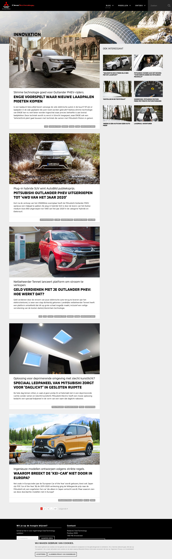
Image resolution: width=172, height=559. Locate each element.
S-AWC (57, 219)
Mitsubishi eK (77, 500)
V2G (46, 126)
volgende (63, 509)
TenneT (50, 316)
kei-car (86, 500)
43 (55, 509)
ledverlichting (90, 407)
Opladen (65, 126)
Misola (81, 407)
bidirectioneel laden (88, 126)
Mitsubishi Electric (71, 407)
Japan (92, 500)
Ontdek (140, 5)
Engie (77, 126)
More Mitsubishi (57, 407)
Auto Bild (91, 219)
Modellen (124, 5)
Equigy (71, 126)
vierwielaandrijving (46, 219)
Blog (110, 5)
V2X (40, 316)
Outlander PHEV (54, 126)
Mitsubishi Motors (80, 219)
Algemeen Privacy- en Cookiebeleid (62, 554)
